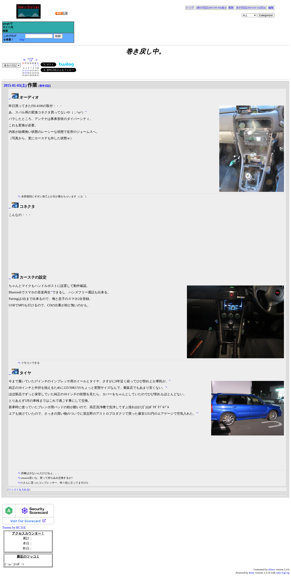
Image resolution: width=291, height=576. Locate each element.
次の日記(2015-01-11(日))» (251, 7)
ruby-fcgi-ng (282, 572)
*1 (86, 111)
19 (26, 73)
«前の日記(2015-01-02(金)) (211, 7)
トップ (190, 7)
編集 (271, 7)
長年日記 (44, 85)
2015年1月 (30, 60)
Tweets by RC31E (14, 527)
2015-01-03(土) (15, 85)
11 (23, 70)
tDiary (271, 569)
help (22, 39)
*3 (197, 413)
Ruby (251, 572)
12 (26, 70)
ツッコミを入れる (18, 489)
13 (28, 70)
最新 (231, 7)
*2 (166, 387)
